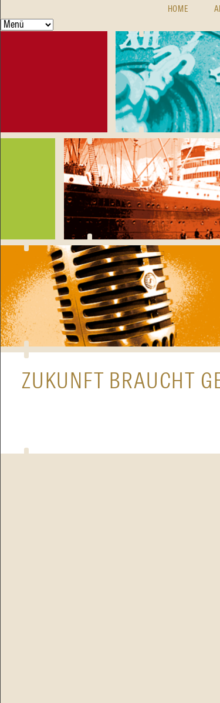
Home (178, 9)
